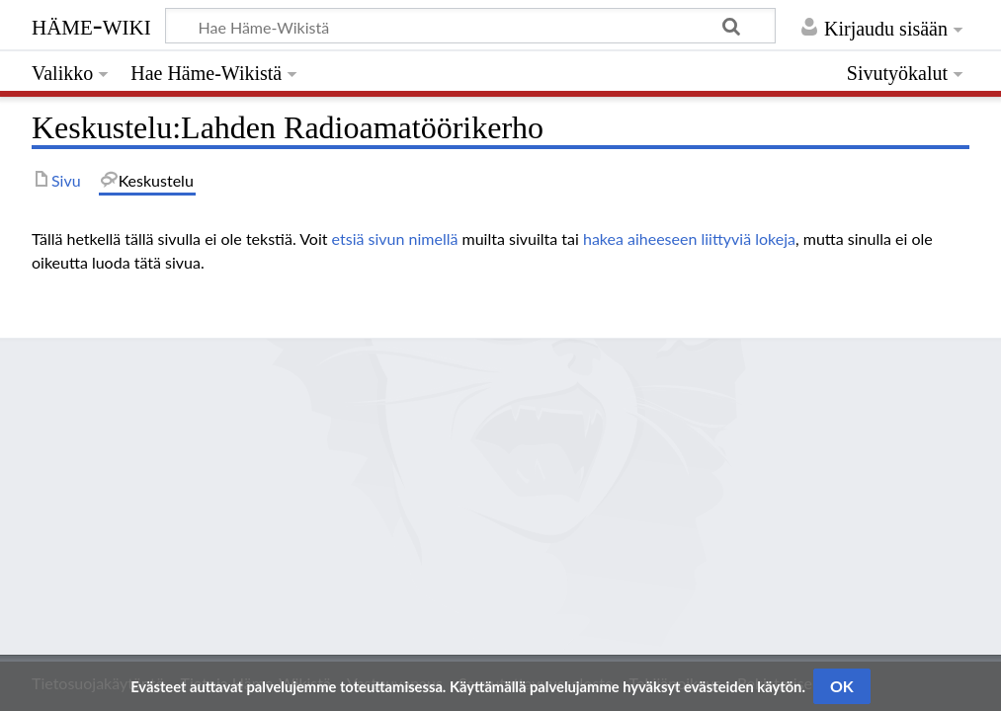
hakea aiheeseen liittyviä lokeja (689, 238)
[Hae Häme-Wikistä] (470, 25)
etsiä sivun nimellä (395, 238)
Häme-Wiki (91, 24)
